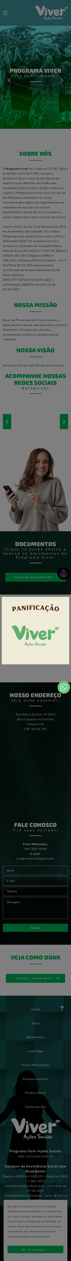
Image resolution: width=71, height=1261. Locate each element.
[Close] (61, 607)
